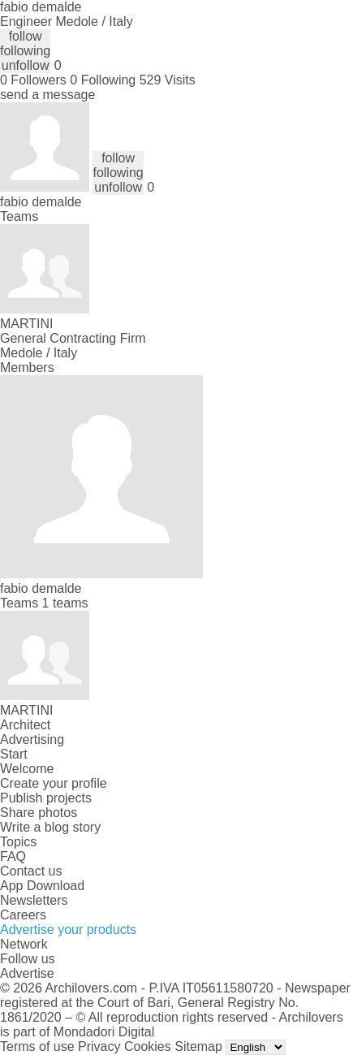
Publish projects (46, 798)
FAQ (13, 856)
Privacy (99, 1046)
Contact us (31, 871)
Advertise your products (68, 929)
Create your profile (53, 783)
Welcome (27, 769)
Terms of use (37, 1046)
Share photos (38, 812)
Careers (23, 915)
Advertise (27, 973)
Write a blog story (50, 827)
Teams (19, 216)
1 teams (65, 603)
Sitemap (198, 1046)
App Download (42, 886)
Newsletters (34, 900)
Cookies (147, 1046)
